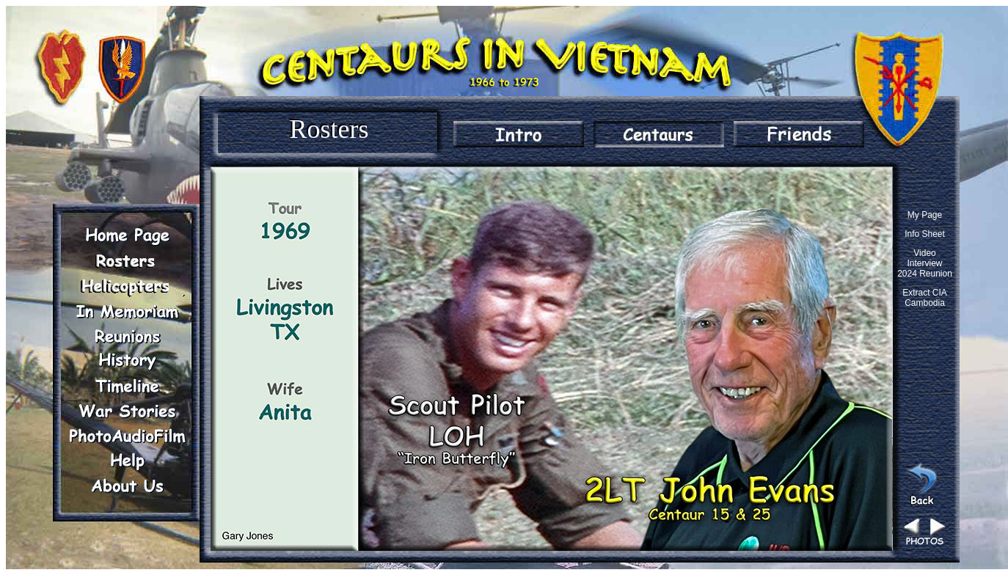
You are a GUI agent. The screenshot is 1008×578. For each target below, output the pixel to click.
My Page (924, 215)
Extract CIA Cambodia (924, 298)
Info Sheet (925, 234)
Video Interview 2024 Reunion (924, 263)
